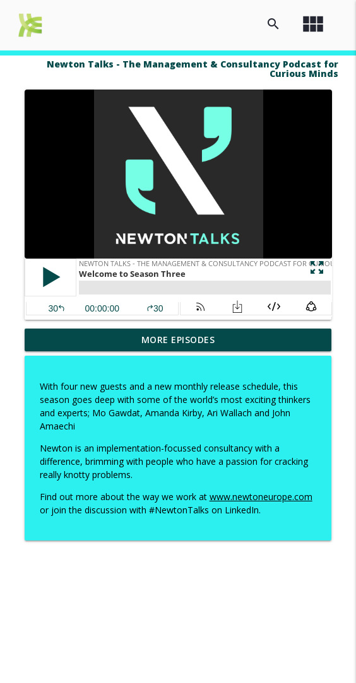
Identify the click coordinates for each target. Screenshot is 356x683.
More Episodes (178, 340)
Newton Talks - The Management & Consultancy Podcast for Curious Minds (192, 68)
